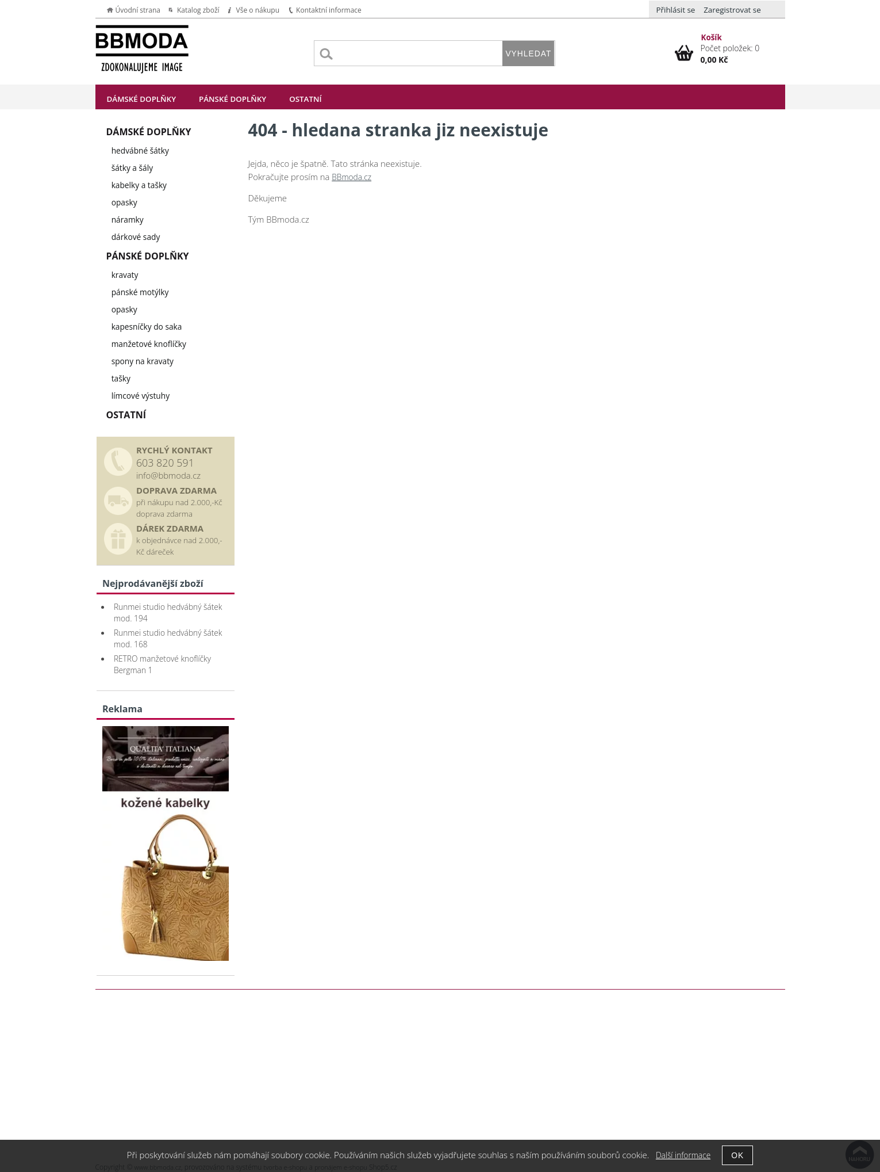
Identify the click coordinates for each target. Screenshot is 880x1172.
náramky (128, 219)
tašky (121, 378)
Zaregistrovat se (732, 10)
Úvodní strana (138, 10)
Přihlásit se (675, 10)
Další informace (683, 1155)
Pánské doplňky (232, 99)
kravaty (125, 274)
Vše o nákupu (257, 10)
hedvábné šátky (140, 150)
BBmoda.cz (351, 176)
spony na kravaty (143, 361)
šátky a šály (132, 167)
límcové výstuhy (141, 395)
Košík (711, 37)
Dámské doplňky (141, 99)
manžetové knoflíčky (149, 343)
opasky (124, 202)
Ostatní (305, 99)
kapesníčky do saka (147, 326)
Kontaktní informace (329, 10)
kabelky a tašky (139, 185)
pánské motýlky (140, 292)
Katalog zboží (198, 10)
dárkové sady (136, 236)
